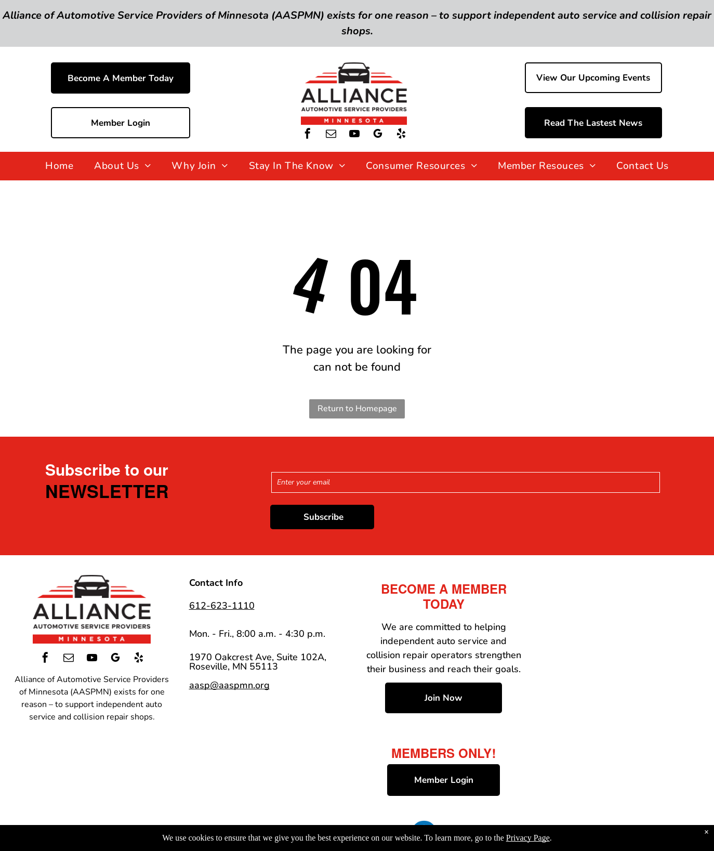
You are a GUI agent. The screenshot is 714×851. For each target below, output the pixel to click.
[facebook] (307, 135)
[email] (331, 135)
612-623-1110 (222, 605)
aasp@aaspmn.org (229, 685)
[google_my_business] (378, 135)
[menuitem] (59, 166)
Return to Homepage (357, 408)
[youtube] (354, 135)
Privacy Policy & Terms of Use (313, 829)
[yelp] (401, 135)
